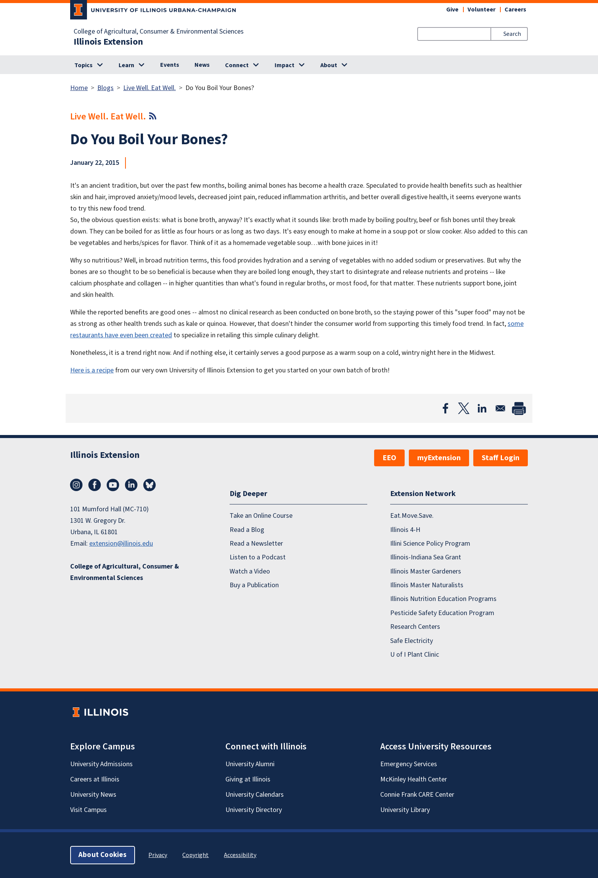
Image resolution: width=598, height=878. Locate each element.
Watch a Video (250, 571)
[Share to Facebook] (445, 408)
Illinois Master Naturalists (426, 585)
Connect (237, 65)
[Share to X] (463, 408)
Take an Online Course (261, 515)
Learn (126, 65)
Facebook (94, 485)
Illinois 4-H (405, 530)
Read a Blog (247, 530)
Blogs (105, 88)
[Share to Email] (500, 408)
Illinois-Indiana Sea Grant (425, 557)
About (328, 65)
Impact (284, 65)
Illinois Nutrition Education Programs (443, 599)
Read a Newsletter (256, 543)
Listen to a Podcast (258, 557)
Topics (83, 65)
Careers (515, 9)
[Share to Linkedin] (482, 408)
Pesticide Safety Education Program (442, 613)
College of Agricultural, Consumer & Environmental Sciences (159, 31)
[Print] (518, 408)
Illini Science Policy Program (430, 543)
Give (452, 9)
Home (79, 88)
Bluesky (149, 485)
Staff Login (500, 458)
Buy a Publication (254, 585)
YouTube (112, 485)
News (202, 65)
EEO (389, 458)
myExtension (439, 458)
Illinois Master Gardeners (425, 571)
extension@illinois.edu (121, 543)
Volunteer (481, 9)
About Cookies (103, 855)
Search (512, 34)
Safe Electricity (411, 641)
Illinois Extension (108, 42)
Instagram (76, 485)
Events (169, 65)
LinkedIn (131, 485)
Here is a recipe (92, 370)
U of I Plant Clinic (414, 654)
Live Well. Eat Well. (149, 88)
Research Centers (415, 627)
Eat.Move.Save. (412, 515)
